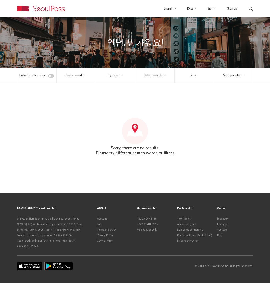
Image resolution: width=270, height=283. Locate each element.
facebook (222, 218)
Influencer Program (188, 240)
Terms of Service (107, 229)
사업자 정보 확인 (71, 229)
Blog (220, 235)
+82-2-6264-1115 (147, 218)
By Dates (114, 75)
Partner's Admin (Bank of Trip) (194, 235)
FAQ (99, 224)
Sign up (232, 8)
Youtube (222, 229)
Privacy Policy (105, 235)
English (169, 8)
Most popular (231, 75)
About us (102, 218)
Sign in (211, 8)
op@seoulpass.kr (147, 229)
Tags (192, 75)
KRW (190, 8)
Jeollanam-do (74, 75)
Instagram (223, 224)
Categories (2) (153, 75)
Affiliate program (186, 224)
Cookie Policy (105, 240)
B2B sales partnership (190, 229)
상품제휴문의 (184, 218)
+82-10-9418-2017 (147, 224)
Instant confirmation (32, 75)
